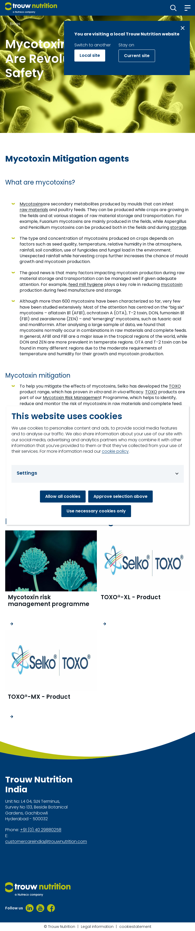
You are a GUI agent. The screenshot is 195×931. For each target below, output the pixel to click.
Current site (137, 56)
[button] (173, 8)
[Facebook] (51, 908)
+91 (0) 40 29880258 (40, 830)
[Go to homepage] (31, 8)
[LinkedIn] (30, 908)
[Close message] (182, 28)
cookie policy (115, 451)
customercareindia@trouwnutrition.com (46, 841)
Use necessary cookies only (96, 511)
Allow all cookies (62, 496)
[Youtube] (40, 908)
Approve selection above (120, 496)
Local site (90, 55)
